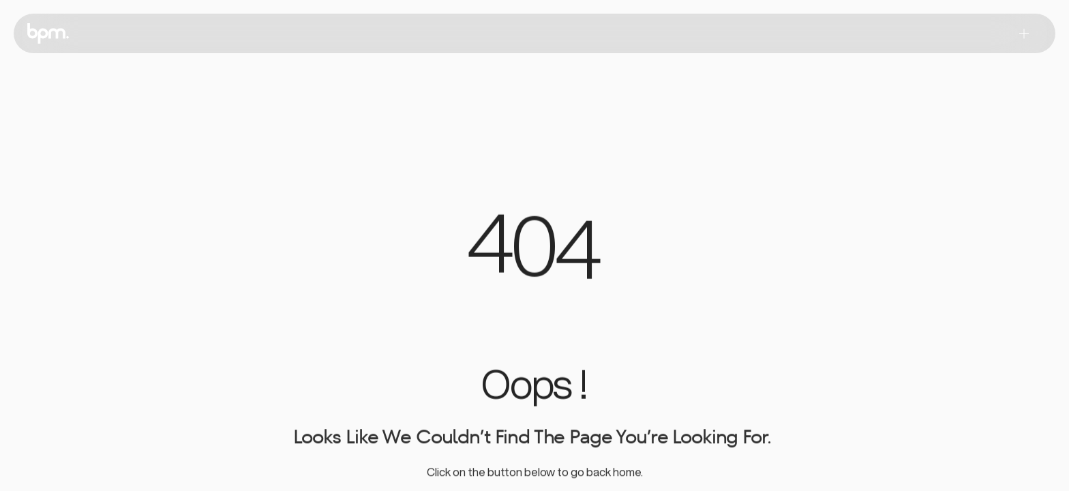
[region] (534, 252)
